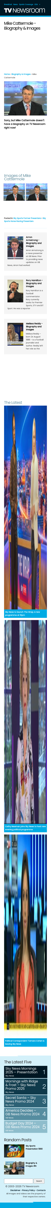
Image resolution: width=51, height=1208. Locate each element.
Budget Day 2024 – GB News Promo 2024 (22, 1125)
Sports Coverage (26, 4)
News (15, 4)
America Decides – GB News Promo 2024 (22, 1112)
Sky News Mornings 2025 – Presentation (21, 1070)
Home (7, 74)
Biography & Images (21, 74)
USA (36, 4)
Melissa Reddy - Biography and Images (34, 326)
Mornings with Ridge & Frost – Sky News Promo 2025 (21, 1085)
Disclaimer (15, 1190)
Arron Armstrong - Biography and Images (33, 242)
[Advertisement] (25, 51)
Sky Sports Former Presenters (27, 218)
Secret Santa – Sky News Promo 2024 (20, 1099)
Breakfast (8, 4)
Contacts (41, 1190)
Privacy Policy (28, 1190)
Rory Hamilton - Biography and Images (34, 283)
